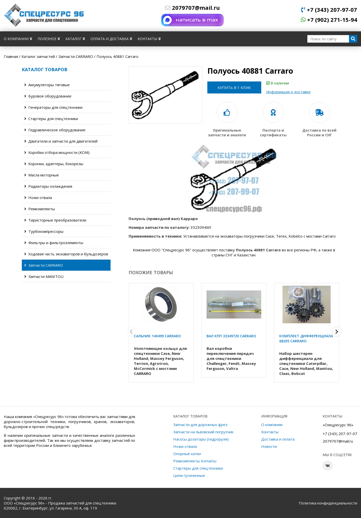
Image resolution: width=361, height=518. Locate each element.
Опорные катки (187, 453)
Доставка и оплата (278, 439)
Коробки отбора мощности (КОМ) (56, 152)
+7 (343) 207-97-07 (329, 9)
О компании (18, 38)
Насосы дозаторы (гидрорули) (201, 439)
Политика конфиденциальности (328, 502)
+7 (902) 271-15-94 (329, 19)
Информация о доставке (289, 91)
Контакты (149, 38)
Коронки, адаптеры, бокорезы (53, 163)
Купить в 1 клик (234, 87)
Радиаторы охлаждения (48, 186)
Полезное (49, 38)
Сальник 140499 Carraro (157, 336)
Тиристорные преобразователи (55, 220)
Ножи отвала (38, 197)
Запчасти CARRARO (43, 265)
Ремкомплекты (39, 208)
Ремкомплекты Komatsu (194, 460)
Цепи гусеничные (189, 475)
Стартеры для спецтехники (51, 118)
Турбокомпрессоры (43, 231)
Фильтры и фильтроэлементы (53, 242)
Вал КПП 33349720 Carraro (231, 336)
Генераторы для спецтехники (53, 107)
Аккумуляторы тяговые (47, 84)
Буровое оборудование (47, 95)
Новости (269, 446)
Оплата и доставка (111, 38)
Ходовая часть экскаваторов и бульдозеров (66, 253)
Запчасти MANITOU (43, 276)
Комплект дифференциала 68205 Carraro (306, 338)
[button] (337, 332)
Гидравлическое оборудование (54, 129)
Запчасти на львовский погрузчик (203, 431)
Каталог (75, 38)
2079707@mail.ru (192, 7)
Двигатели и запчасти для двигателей (61, 141)
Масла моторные (41, 174)
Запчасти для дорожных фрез (200, 424)
